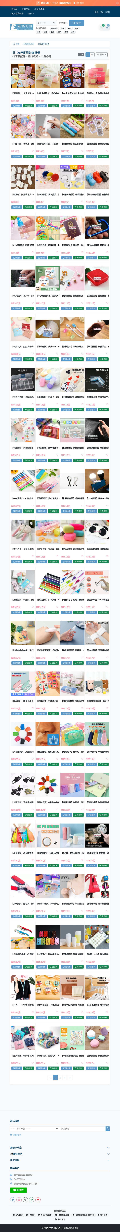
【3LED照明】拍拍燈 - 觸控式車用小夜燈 (97, 864)
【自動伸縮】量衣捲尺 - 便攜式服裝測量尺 (47, 197)
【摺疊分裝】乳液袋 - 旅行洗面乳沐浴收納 (23, 607)
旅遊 (45, 32)
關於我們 (16, 1154)
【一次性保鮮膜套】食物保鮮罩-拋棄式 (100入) (72, 1069)
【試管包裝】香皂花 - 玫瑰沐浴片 (47, 556)
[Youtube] (38, 1199)
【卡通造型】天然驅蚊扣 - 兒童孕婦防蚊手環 (23, 453)
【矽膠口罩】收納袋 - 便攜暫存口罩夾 (72, 813)
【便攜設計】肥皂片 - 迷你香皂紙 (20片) (47, 402)
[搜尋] (108, 1128)
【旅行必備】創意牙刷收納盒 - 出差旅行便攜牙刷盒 (23, 556)
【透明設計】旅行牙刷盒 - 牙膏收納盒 (47, 505)
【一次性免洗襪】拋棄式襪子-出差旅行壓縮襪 (47, 299)
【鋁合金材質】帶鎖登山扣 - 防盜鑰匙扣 (97, 248)
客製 (62, 29)
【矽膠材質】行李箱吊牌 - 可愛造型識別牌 (47, 710)
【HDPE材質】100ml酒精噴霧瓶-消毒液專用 (47, 864)
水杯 (59, 32)
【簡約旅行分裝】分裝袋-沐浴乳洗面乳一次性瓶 (47, 145)
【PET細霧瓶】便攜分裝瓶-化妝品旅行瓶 (23, 248)
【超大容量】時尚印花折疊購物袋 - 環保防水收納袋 (23, 1069)
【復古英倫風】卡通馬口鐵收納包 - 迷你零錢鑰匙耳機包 (47, 1018)
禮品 (69, 29)
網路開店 (54, 29)
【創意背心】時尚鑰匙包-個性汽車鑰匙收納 (47, 967)
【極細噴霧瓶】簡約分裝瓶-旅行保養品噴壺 (97, 453)
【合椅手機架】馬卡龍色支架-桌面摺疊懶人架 (47, 915)
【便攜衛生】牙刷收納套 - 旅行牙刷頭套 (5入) (72, 351)
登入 (102, 12)
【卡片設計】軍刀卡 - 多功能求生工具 (23, 299)
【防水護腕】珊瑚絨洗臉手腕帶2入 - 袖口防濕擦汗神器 (97, 659)
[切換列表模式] (92, 55)
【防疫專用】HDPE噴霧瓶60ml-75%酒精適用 (97, 607)
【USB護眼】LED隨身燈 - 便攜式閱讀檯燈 (23, 505)
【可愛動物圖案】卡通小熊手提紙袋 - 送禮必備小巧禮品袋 (97, 710)
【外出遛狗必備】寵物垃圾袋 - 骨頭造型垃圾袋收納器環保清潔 (97, 197)
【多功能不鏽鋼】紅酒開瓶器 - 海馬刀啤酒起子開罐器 (23, 967)
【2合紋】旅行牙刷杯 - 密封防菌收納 (72, 864)
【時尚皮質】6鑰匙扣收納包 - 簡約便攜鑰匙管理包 (47, 813)
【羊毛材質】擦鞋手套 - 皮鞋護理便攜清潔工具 (97, 351)
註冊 (108, 12)
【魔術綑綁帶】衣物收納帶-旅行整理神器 (72, 710)
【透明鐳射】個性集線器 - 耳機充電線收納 (72, 299)
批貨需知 (26, 10)
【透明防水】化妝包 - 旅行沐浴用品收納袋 (72, 761)
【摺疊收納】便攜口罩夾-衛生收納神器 (97, 402)
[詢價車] (101, 27)
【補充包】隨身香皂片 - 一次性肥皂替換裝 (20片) (23, 197)
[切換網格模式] (87, 55)
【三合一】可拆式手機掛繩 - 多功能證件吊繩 (23, 1018)
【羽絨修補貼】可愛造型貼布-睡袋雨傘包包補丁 (72, 402)
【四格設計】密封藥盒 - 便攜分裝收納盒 (97, 299)
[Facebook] (12, 1199)
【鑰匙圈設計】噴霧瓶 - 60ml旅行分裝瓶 (72, 659)
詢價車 (28, 107)
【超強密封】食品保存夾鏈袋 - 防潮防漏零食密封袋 (97, 145)
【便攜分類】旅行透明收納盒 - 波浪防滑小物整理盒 (97, 813)
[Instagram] (19, 1199)
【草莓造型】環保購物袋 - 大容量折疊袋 (23, 864)
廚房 (52, 32)
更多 (31, 14)
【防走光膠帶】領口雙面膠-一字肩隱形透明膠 (72, 915)
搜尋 (77, 23)
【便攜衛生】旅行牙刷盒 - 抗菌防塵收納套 (72, 145)
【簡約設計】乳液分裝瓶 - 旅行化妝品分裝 (72, 967)
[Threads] (25, 1199)
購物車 (17, 107)
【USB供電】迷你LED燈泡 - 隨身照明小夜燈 (97, 505)
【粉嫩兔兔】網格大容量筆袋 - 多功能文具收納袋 (72, 453)
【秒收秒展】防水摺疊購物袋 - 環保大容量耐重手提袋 (97, 915)
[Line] (31, 1199)
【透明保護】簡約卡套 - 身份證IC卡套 (47, 351)
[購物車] (106, 27)
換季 (38, 32)
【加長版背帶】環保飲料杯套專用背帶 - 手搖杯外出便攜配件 (72, 505)
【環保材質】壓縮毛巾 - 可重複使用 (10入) (47, 1069)
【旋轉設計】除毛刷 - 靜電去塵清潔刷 (23, 915)
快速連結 (14, 1160)
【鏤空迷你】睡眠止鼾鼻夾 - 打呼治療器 (47, 761)
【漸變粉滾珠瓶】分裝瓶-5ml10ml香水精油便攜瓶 (47, 659)
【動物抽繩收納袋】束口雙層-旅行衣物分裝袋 (23, 659)
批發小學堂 (40, 10)
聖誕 (76, 29)
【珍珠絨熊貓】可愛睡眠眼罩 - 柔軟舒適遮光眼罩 (97, 556)
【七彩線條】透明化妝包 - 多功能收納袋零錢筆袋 (47, 453)
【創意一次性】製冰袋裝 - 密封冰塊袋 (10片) (97, 967)
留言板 (14, 10)
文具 (72, 32)
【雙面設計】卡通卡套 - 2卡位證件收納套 (23, 94)
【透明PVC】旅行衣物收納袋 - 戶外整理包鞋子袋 (97, 94)
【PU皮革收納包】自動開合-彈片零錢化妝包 (72, 1018)
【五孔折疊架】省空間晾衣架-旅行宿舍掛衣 (97, 1018)
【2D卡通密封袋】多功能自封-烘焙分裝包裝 (72, 94)
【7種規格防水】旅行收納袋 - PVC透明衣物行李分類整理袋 (47, 94)
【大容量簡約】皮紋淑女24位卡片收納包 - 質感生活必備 (23, 761)
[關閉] (116, 3)
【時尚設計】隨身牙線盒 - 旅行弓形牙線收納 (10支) (23, 710)
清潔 (66, 32)
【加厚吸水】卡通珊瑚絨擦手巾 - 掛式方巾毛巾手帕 (97, 761)
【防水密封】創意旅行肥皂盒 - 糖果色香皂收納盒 (72, 556)
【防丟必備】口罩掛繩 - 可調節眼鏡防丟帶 (47, 607)
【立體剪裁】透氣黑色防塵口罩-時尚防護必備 (23, 813)
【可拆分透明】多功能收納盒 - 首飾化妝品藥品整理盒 (23, 402)
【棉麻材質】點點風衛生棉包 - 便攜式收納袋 (23, 351)
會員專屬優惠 (17, 14)
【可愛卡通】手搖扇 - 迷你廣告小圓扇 (23, 145)
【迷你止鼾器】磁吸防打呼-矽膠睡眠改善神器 (72, 197)
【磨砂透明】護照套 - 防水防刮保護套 (72, 248)
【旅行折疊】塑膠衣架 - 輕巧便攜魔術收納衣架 (47, 248)
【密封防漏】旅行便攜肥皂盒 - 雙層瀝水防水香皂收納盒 (97, 1069)
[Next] (70, 1092)
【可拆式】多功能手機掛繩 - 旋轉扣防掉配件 (72, 607)
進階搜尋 (15, 1135)
